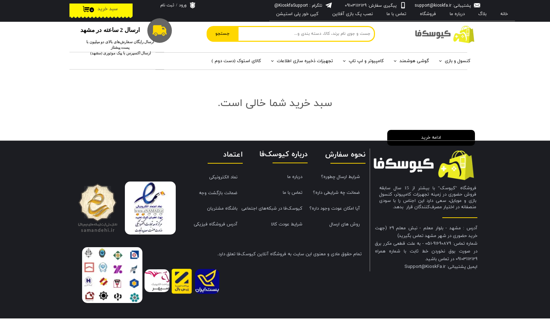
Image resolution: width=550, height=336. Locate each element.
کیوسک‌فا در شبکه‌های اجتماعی (274, 226)
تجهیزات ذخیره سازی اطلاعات (305, 61)
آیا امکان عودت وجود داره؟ (334, 226)
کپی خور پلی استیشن (297, 14)
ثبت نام (167, 5)
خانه (504, 14)
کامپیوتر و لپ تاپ (366, 61)
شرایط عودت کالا (286, 242)
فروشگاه (428, 14)
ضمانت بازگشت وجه (218, 210)
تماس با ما (396, 14)
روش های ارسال (344, 242)
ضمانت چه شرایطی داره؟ (336, 210)
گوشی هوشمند (414, 61)
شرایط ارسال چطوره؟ (340, 194)
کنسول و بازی (457, 61)
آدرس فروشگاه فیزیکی (215, 242)
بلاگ (482, 14)
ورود (183, 5)
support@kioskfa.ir (433, 5)
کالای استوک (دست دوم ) (236, 61)
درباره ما (294, 194)
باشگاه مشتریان (222, 226)
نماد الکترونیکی (223, 195)
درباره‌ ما (457, 14)
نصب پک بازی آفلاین (352, 14)
